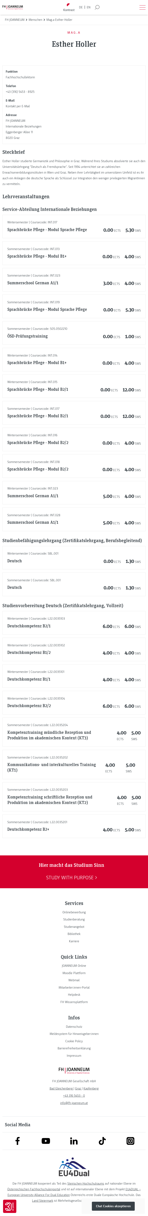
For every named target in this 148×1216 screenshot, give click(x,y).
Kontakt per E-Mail (18, 106)
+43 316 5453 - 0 (74, 1096)
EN (88, 7)
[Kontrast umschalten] (69, 7)
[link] (74, 912)
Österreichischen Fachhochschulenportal (33, 1189)
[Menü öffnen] (142, 7)
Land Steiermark (42, 1201)
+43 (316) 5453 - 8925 (20, 92)
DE (81, 7)
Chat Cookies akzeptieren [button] (113, 1206)
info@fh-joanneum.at (74, 1103)
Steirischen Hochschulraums (85, 1184)
